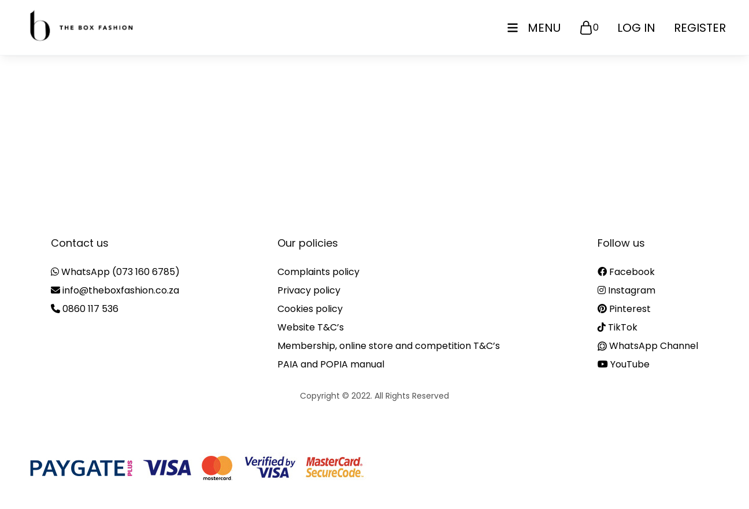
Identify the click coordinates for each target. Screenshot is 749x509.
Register (700, 28)
